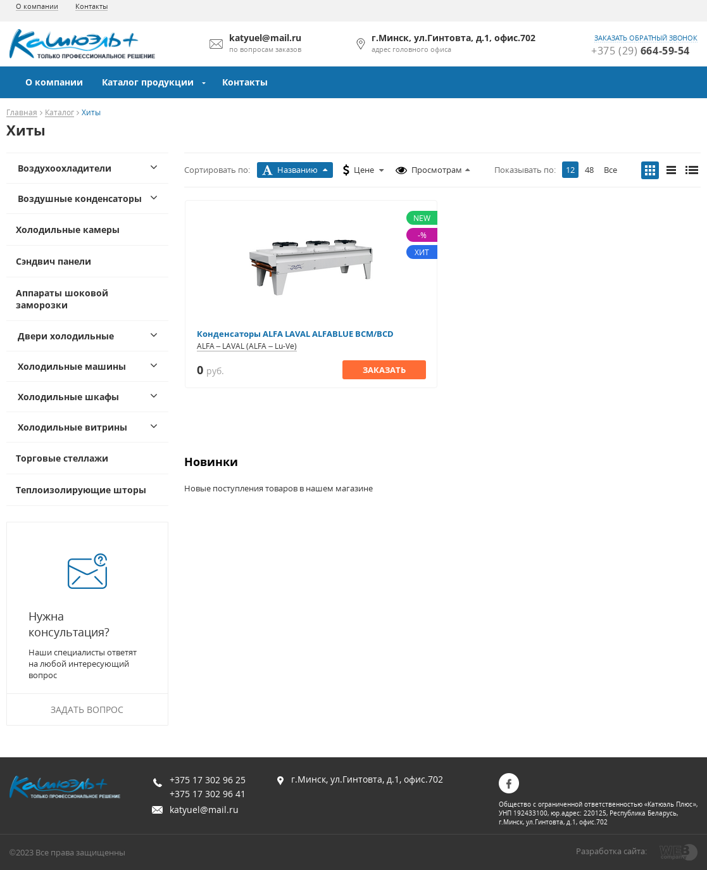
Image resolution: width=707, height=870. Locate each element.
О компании (37, 6)
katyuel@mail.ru (204, 810)
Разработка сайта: (611, 851)
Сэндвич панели (53, 261)
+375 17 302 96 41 (208, 794)
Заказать (384, 369)
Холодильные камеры (68, 230)
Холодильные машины (72, 366)
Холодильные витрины (72, 427)
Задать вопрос (87, 709)
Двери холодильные (66, 336)
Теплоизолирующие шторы (81, 490)
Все (610, 169)
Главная (21, 113)
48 (589, 169)
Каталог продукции (148, 82)
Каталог (59, 113)
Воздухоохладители (64, 168)
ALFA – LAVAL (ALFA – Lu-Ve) (247, 346)
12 (570, 169)
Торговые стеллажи (62, 458)
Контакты (91, 6)
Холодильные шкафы (68, 397)
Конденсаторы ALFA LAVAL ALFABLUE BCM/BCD (295, 333)
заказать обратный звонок (646, 38)
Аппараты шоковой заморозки (62, 299)
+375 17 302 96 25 (208, 780)
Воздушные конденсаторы (80, 198)
